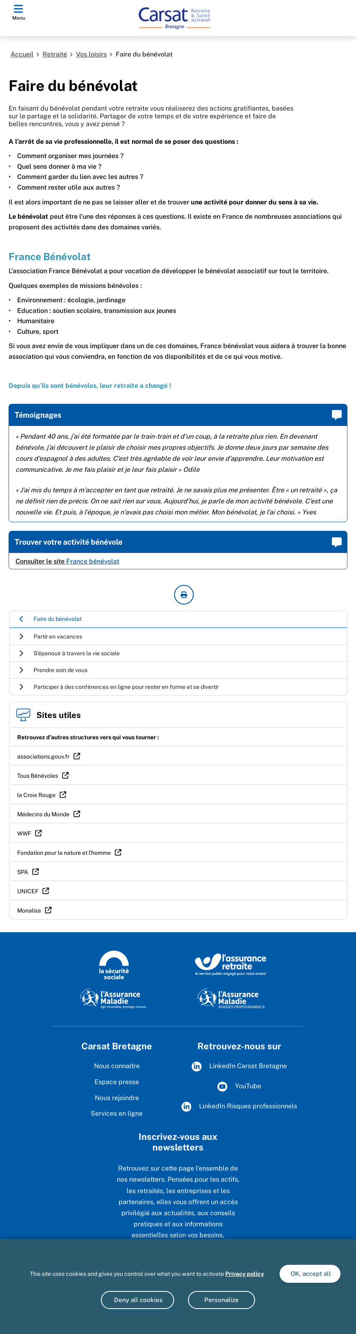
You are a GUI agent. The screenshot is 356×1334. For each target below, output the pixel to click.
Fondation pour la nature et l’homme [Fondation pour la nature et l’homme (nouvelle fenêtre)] (64, 852)
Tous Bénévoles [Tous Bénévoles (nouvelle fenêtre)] (37, 775)
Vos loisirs (91, 54)
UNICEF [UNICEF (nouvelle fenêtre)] (27, 891)
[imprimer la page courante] (184, 594)
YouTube (239, 1087)
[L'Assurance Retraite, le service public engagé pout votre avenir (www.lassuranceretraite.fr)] (231, 964)
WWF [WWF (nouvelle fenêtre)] (24, 833)
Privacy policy (244, 1274)
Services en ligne (117, 1113)
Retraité (55, 54)
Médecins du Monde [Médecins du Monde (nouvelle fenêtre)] (43, 814)
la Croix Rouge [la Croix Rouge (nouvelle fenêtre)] (36, 795)
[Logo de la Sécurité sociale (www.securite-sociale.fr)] (114, 964)
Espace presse (116, 1082)
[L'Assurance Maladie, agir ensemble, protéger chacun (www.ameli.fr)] (114, 997)
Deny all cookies (137, 1299)
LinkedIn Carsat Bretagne (239, 1066)
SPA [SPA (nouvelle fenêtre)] (22, 872)
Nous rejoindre (117, 1098)
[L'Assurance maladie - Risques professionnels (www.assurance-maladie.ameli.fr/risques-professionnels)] (231, 997)
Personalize (221, 1299)
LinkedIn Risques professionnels (239, 1107)
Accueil (22, 54)
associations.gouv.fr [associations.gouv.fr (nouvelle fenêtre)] (43, 756)
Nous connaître (117, 1066)
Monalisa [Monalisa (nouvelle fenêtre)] (29, 910)
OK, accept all (310, 1273)
